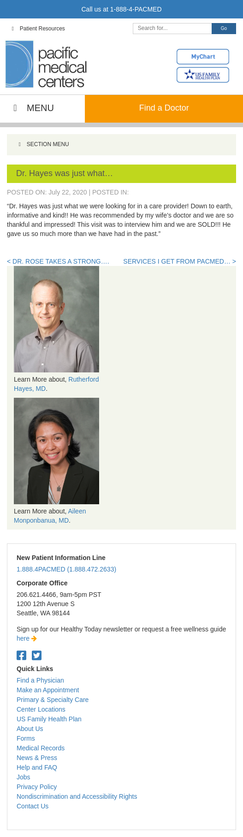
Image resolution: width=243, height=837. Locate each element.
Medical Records (41, 748)
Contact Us (32, 806)
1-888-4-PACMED (136, 9)
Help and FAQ (37, 767)
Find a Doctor (164, 107)
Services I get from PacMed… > (179, 261)
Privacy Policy (37, 786)
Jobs (23, 777)
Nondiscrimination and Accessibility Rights (77, 796)
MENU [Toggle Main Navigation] (31, 108)
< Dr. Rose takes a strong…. (58, 261)
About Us (30, 728)
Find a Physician (40, 680)
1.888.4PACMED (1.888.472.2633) (66, 569)
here (27, 638)
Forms (26, 738)
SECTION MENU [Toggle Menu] (42, 144)
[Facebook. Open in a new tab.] (21, 655)
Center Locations (41, 709)
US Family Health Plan (49, 719)
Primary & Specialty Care (53, 699)
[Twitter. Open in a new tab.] (36, 655)
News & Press (37, 757)
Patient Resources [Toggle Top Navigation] (37, 28)
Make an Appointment (48, 690)
